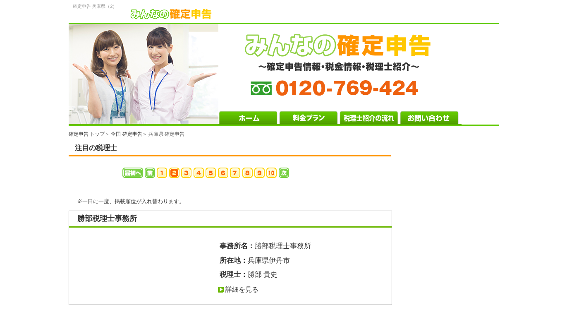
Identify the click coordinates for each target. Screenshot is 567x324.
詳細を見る (241, 289)
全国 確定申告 (126, 134)
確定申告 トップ (87, 134)
